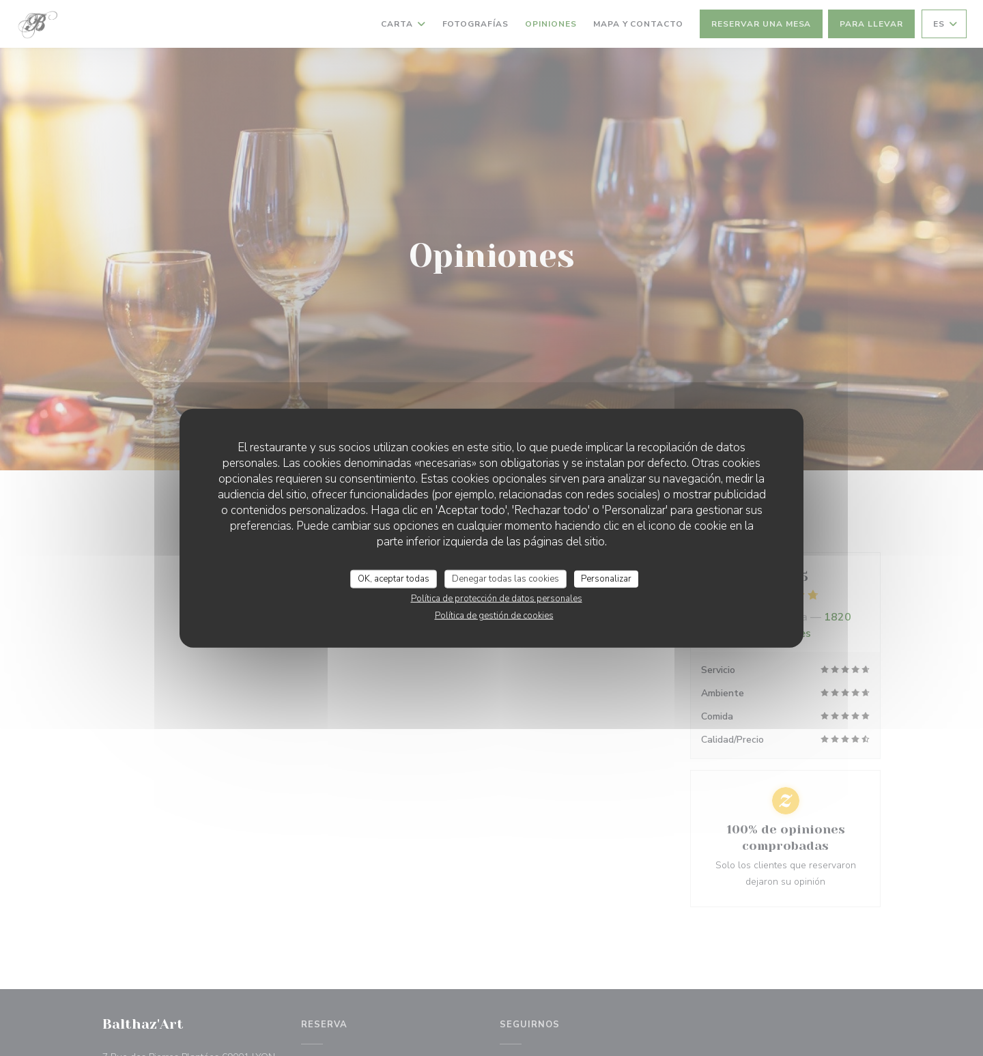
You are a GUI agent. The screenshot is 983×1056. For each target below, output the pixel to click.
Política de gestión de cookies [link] (494, 616)
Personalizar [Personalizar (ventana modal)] (606, 578)
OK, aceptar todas (393, 578)
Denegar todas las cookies (505, 578)
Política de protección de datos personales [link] (496, 599)
